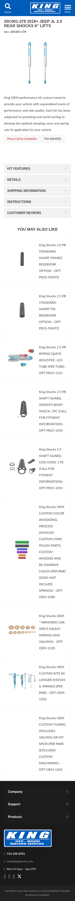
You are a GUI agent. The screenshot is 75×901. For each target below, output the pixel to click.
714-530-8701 (16, 853)
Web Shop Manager (38, 895)
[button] (7, 8)
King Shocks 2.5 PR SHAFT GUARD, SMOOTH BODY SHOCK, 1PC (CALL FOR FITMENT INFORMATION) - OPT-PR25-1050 (53, 411)
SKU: (6, 31)
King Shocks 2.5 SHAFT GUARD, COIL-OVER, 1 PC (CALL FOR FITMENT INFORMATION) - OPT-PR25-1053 (51, 468)
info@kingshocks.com (20, 861)
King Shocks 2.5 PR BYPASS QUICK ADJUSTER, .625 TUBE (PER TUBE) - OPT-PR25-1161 (52, 360)
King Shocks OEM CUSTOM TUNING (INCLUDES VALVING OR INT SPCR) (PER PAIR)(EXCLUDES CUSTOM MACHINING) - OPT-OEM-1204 (52, 743)
